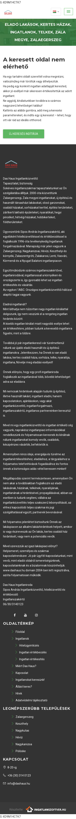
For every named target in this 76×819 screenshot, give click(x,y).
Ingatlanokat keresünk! (28, 679)
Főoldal (18, 631)
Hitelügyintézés (27, 645)
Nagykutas (20, 730)
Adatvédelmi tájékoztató (29, 700)
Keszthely (19, 723)
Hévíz (17, 737)
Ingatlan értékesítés (30, 659)
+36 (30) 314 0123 (17, 775)
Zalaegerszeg (22, 716)
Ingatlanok (20, 638)
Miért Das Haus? (23, 666)
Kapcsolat (19, 673)
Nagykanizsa (21, 744)
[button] (68, 11)
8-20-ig (10, 767)
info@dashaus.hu (16, 783)
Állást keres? (21, 686)
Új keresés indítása (23, 133)
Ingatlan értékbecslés (31, 652)
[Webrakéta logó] (46, 809)
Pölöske (18, 751)
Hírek (16, 693)
